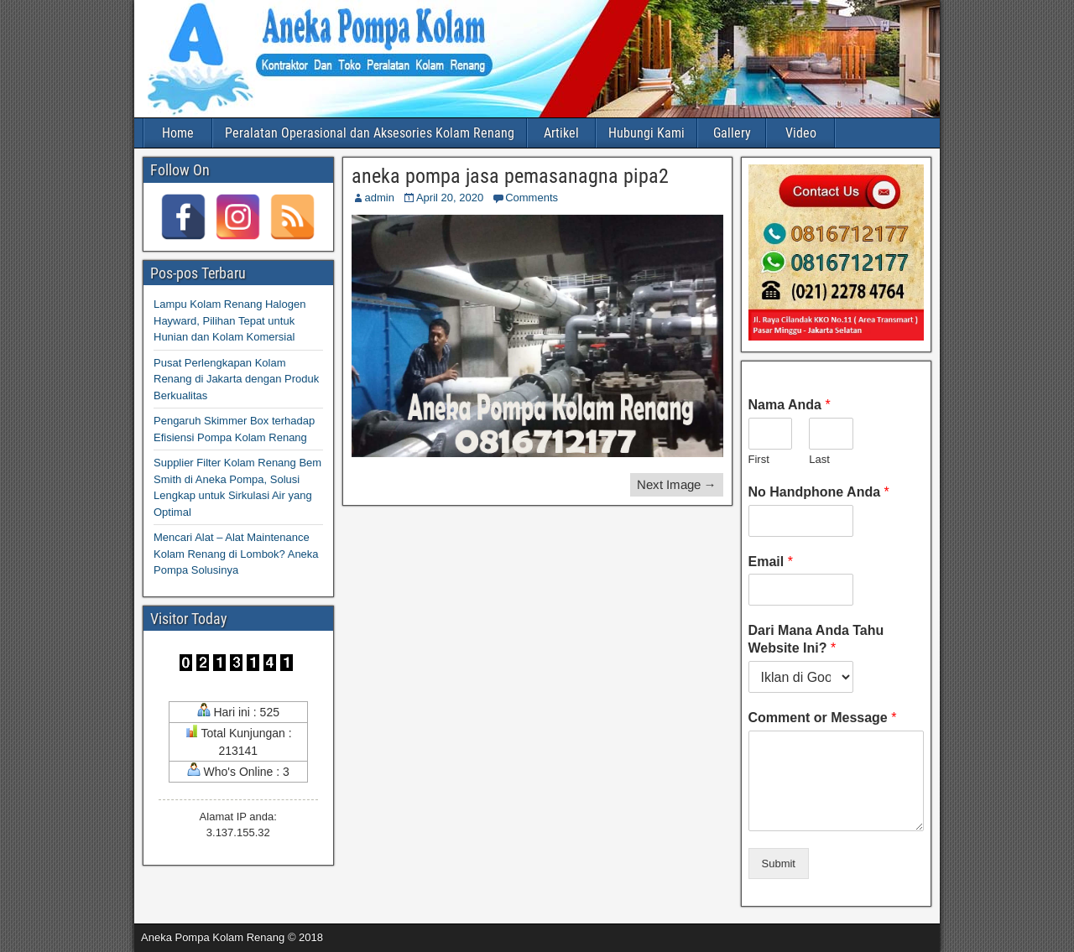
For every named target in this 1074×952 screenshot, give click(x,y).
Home (178, 133)
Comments (531, 197)
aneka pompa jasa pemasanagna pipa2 (510, 176)
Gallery (732, 133)
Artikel (561, 133)
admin (379, 197)
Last (819, 459)
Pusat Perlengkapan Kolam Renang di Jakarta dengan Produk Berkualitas (236, 379)
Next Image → (677, 484)
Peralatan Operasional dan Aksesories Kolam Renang (369, 133)
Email (770, 561)
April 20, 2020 (449, 197)
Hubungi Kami (646, 133)
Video (800, 133)
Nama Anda (789, 405)
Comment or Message (822, 717)
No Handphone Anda (818, 492)
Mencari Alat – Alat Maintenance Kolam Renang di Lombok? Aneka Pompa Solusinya (236, 553)
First (758, 459)
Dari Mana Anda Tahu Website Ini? (816, 639)
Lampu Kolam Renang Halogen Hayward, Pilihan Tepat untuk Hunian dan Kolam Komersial (229, 320)
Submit (778, 863)
